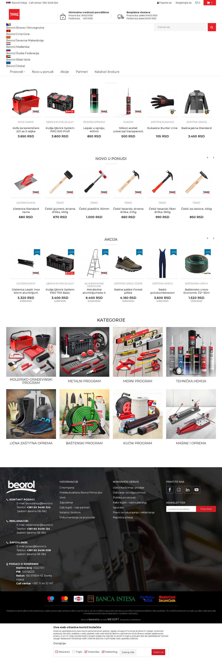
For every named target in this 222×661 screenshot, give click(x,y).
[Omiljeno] (197, 2)
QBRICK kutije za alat (60, 158)
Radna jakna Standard (196, 164)
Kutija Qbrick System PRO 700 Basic (60, 328)
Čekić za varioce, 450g (196, 245)
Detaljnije (59, 643)
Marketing (111, 652)
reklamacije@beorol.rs (39, 561)
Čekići (60, 239)
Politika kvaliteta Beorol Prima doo (81, 529)
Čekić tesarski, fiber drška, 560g (162, 247)
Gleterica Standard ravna (26, 247)
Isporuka (118, 544)
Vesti (63, 534)
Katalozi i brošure (70, 549)
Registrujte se (184, 2)
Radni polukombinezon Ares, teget (162, 329)
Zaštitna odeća (196, 158)
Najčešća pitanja (123, 554)
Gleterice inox (25, 239)
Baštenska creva (196, 320)
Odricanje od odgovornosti (129, 529)
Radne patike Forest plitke (128, 328)
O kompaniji (67, 524)
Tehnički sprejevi (94, 158)
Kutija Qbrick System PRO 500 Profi (60, 166)
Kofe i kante (26, 158)
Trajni (79, 652)
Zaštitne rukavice (162, 158)
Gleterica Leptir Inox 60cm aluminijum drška (26, 329)
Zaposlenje (66, 539)
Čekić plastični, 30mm (94, 245)
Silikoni (128, 158)
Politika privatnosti (124, 534)
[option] (111, 71)
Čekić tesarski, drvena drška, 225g (128, 247)
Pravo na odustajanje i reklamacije (134, 549)
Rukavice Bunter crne (162, 164)
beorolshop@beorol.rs (39, 540)
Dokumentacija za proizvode (77, 554)
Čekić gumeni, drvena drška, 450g (60, 247)
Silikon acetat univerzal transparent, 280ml (128, 168)
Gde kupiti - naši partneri (75, 544)
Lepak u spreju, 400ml (94, 166)
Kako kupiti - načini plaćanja (130, 539)
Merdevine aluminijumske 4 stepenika (94, 329)
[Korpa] (210, 3)
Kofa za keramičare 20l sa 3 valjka (26, 166)
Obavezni (64, 652)
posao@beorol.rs (36, 583)
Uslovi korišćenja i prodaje (128, 524)
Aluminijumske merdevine (94, 321)
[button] (185, 27)
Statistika (93, 652)
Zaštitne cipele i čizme (128, 320)
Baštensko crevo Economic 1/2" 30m (196, 328)
